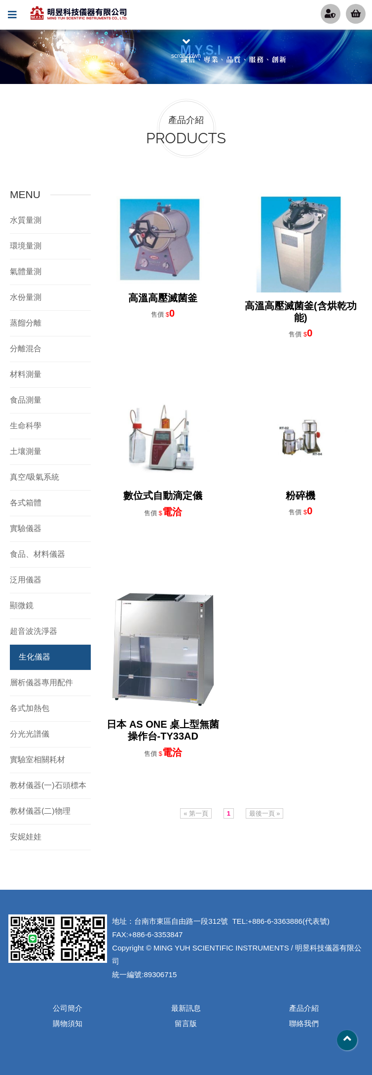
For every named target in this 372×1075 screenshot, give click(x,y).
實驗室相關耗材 (37, 759)
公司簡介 (67, 1008)
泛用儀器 (25, 580)
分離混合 (25, 348)
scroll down (186, 47)
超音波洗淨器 (33, 631)
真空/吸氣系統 (34, 477)
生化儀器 (34, 657)
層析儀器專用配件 (41, 682)
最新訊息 (186, 1008)
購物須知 (67, 1023)
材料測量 (25, 374)
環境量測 (25, 246)
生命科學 (25, 425)
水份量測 (25, 297)
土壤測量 (25, 451)
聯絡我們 (304, 1023)
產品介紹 (304, 1008)
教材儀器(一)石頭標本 (48, 785)
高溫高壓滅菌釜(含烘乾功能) (301, 311)
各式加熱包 (29, 708)
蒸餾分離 (25, 323)
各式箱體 (25, 502)
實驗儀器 (25, 528)
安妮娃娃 (25, 836)
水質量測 (25, 220)
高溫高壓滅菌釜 (162, 297)
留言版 (186, 1023)
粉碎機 (300, 495)
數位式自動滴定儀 (162, 495)
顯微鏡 (22, 605)
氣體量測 (25, 271)
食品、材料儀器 (37, 554)
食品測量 (25, 400)
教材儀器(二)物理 (40, 811)
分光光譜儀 (29, 734)
